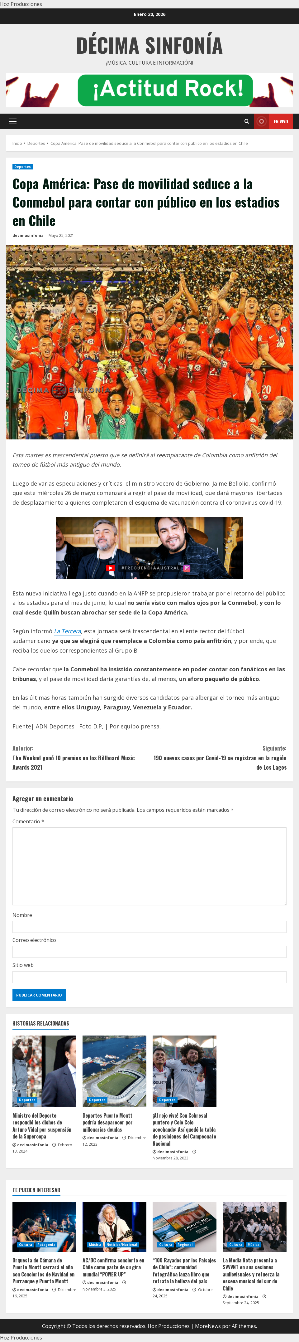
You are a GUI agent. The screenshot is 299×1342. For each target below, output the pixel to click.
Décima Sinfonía (149, 44)
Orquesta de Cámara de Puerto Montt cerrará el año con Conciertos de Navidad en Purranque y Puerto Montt (43, 1270)
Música (95, 1244)
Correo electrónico (34, 940)
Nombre (22, 915)
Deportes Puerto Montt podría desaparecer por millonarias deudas (108, 1122)
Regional (185, 1244)
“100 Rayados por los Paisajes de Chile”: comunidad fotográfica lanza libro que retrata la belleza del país (184, 1270)
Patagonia (46, 1244)
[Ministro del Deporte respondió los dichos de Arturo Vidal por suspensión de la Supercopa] (44, 1071)
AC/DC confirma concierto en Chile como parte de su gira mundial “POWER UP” (113, 1267)
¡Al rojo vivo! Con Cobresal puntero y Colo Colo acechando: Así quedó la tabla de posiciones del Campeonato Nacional (184, 1129)
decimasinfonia (28, 235)
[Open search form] (246, 121)
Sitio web (23, 965)
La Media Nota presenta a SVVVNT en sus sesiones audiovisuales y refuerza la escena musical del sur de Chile (251, 1274)
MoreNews (208, 1326)
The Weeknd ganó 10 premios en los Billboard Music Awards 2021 (81, 757)
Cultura (25, 1244)
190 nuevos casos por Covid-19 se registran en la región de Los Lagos (218, 757)
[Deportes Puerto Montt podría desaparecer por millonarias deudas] (114, 1071)
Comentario (28, 821)
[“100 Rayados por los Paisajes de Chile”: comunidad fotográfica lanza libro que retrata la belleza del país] (184, 1227)
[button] (13, 121)
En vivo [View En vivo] (271, 121)
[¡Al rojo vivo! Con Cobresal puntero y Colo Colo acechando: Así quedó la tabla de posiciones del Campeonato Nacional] (184, 1071)
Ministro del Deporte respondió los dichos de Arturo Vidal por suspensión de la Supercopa (41, 1126)
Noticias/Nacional (122, 1244)
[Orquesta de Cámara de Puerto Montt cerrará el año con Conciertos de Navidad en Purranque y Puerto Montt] (44, 1227)
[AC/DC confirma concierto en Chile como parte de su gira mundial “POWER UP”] (114, 1227)
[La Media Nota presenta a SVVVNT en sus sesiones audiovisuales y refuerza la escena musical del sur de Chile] (255, 1227)
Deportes (22, 166)
